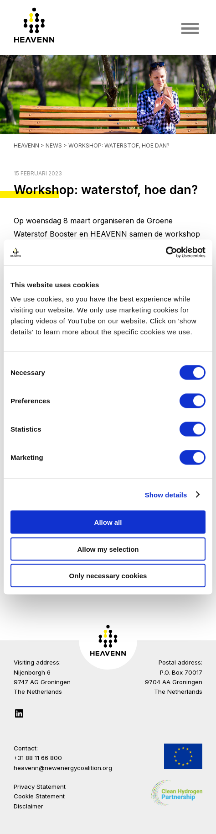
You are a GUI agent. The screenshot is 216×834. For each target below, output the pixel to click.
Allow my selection (108, 549)
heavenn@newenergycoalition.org (63, 767)
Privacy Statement (40, 786)
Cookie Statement (39, 796)
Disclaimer (28, 806)
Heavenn (26, 145)
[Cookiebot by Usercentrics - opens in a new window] (166, 253)
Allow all (108, 522)
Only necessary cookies (108, 576)
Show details (166, 494)
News (54, 145)
